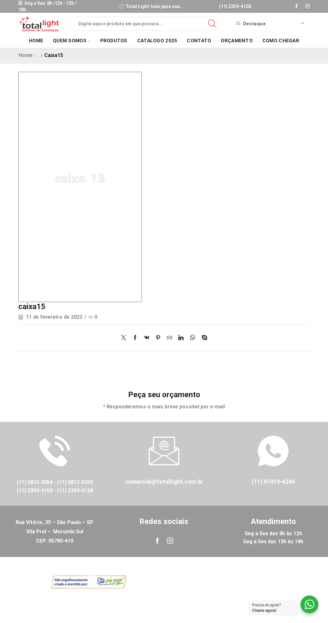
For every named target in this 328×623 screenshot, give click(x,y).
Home (36, 41)
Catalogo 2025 (157, 41)
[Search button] (212, 23)
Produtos (113, 41)
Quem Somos (71, 41)
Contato (199, 41)
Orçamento (237, 41)
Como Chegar (280, 41)
